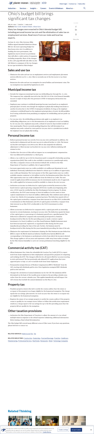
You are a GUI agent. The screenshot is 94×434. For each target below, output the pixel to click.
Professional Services (25, 341)
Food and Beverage (47, 338)
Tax (35, 333)
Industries (12, 8)
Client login (63, 4)
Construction (28, 338)
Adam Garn (37, 27)
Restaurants (44, 341)
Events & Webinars (56, 8)
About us (70, 8)
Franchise (57, 338)
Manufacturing (12, 341)
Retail (50, 341)
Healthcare (64, 338)
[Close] (91, 430)
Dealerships (36, 338)
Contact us (72, 4)
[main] (47, 210)
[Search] (84, 8)
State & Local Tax (27, 333)
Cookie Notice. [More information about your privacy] (47, 432)
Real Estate (36, 341)
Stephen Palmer (27, 27)
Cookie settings (63, 429)
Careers (43, 8)
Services (23, 8)
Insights (34, 8)
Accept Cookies (76, 429)
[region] (47, 430)
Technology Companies (60, 341)
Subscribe (81, 4)
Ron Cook (18, 27)
